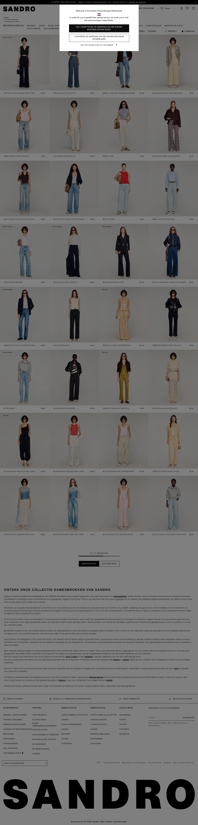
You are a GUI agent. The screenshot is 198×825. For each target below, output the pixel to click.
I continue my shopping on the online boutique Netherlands (99, 38)
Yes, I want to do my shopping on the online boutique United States (99, 28)
